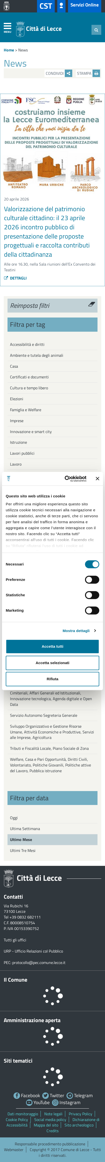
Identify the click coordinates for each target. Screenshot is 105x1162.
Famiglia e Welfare (25, 410)
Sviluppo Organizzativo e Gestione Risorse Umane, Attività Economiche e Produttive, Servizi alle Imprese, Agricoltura (52, 732)
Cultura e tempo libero (29, 388)
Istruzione (18, 442)
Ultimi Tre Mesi (23, 850)
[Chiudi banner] (97, 479)
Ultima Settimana (25, 829)
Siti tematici (18, 1060)
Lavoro (16, 464)
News (23, 50)
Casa (14, 366)
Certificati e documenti (29, 377)
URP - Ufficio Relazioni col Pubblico (33, 951)
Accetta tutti (53, 646)
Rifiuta (52, 679)
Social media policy (50, 1119)
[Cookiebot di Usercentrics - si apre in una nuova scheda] (65, 479)
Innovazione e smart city (31, 432)
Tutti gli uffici (15, 940)
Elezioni (16, 399)
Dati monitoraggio (23, 1114)
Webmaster (14, 1150)
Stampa (88, 73)
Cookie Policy (17, 1119)
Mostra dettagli (76, 631)
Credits (52, 1131)
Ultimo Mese (21, 839)
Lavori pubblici (22, 453)
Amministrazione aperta (32, 1020)
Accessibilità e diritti (27, 344)
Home (9, 50)
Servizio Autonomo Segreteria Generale (43, 715)
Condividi (59, 73)
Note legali (53, 1114)
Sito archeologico (79, 1125)
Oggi (14, 818)
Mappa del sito (46, 1125)
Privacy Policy (80, 1114)
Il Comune (15, 979)
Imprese (17, 421)
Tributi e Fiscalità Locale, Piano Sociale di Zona (49, 748)
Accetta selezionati (52, 663)
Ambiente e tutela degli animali (36, 355)
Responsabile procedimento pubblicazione (50, 1144)
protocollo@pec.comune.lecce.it (39, 962)
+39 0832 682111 (25, 917)
